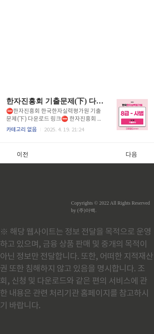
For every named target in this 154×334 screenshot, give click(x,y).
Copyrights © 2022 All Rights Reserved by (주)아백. (110, 206)
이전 (18, 154)
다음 (136, 154)
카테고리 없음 (21, 130)
